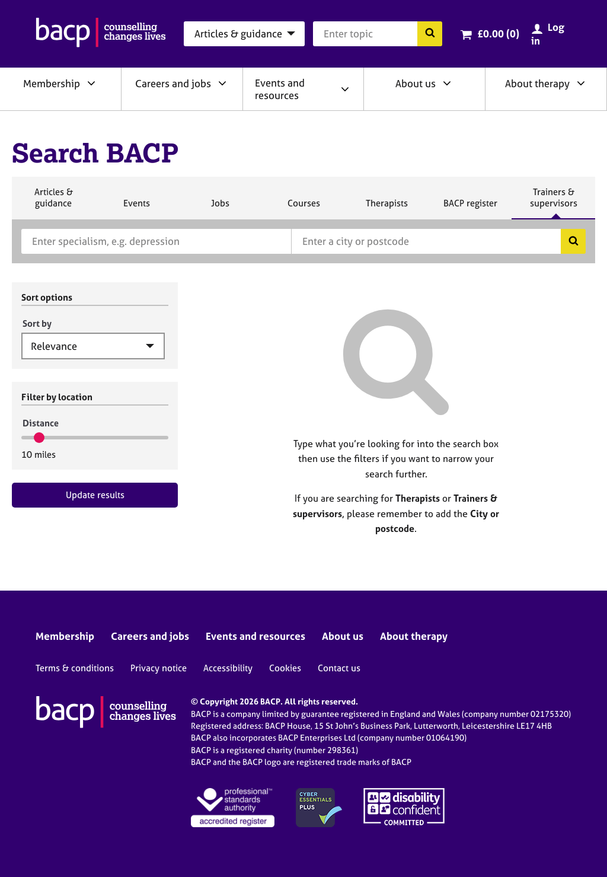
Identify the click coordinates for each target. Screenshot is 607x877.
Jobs (219, 208)
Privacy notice (158, 668)
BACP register (470, 208)
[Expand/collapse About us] (446, 83)
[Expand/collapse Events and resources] (345, 88)
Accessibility (228, 668)
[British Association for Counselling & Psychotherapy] (101, 34)
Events (136, 208)
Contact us (339, 668)
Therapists (386, 208)
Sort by (37, 323)
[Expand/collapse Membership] (91, 83)
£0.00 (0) (498, 33)
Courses (303, 208)
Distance (41, 423)
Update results (95, 494)
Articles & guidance (53, 202)
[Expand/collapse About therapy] (580, 83)
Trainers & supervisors (553, 202)
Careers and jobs (173, 83)
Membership (51, 83)
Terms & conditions (75, 668)
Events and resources (280, 88)
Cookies (285, 668)
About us (415, 83)
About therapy (537, 83)
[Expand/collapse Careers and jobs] (222, 83)
